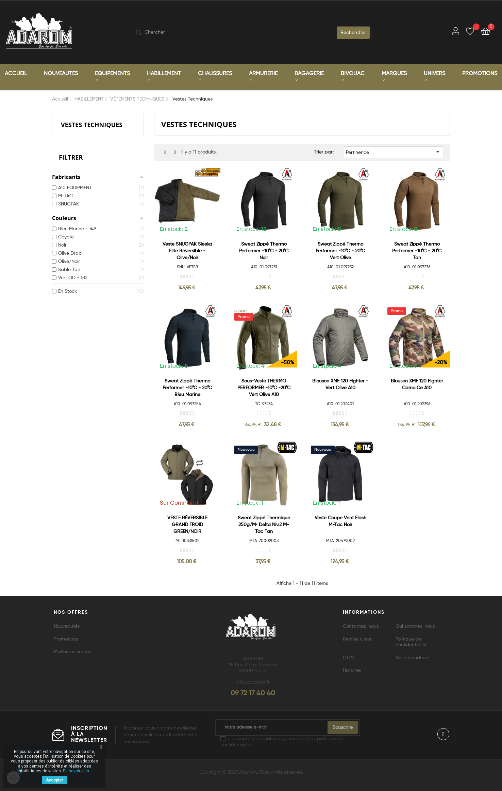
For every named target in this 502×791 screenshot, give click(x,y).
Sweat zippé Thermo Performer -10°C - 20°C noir (263, 250)
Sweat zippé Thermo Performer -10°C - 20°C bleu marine (187, 387)
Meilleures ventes (72, 651)
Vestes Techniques (91, 124)
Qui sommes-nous (415, 626)
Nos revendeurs (412, 657)
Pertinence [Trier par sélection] (393, 151)
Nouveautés (67, 626)
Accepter (54, 780)
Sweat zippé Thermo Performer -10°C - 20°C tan (416, 250)
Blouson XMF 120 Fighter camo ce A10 (417, 384)
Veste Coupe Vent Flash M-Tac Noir (340, 521)
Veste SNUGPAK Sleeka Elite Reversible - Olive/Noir (187, 250)
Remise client (357, 638)
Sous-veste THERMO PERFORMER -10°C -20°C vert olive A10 (263, 387)
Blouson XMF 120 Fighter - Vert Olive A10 (340, 384)
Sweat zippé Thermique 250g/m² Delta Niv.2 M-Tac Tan (264, 524)
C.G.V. (349, 657)
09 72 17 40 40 (253, 693)
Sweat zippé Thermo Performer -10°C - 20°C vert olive (340, 250)
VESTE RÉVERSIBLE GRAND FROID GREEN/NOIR (187, 524)
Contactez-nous (361, 626)
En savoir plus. (76, 771)
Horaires (352, 670)
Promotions (66, 638)
